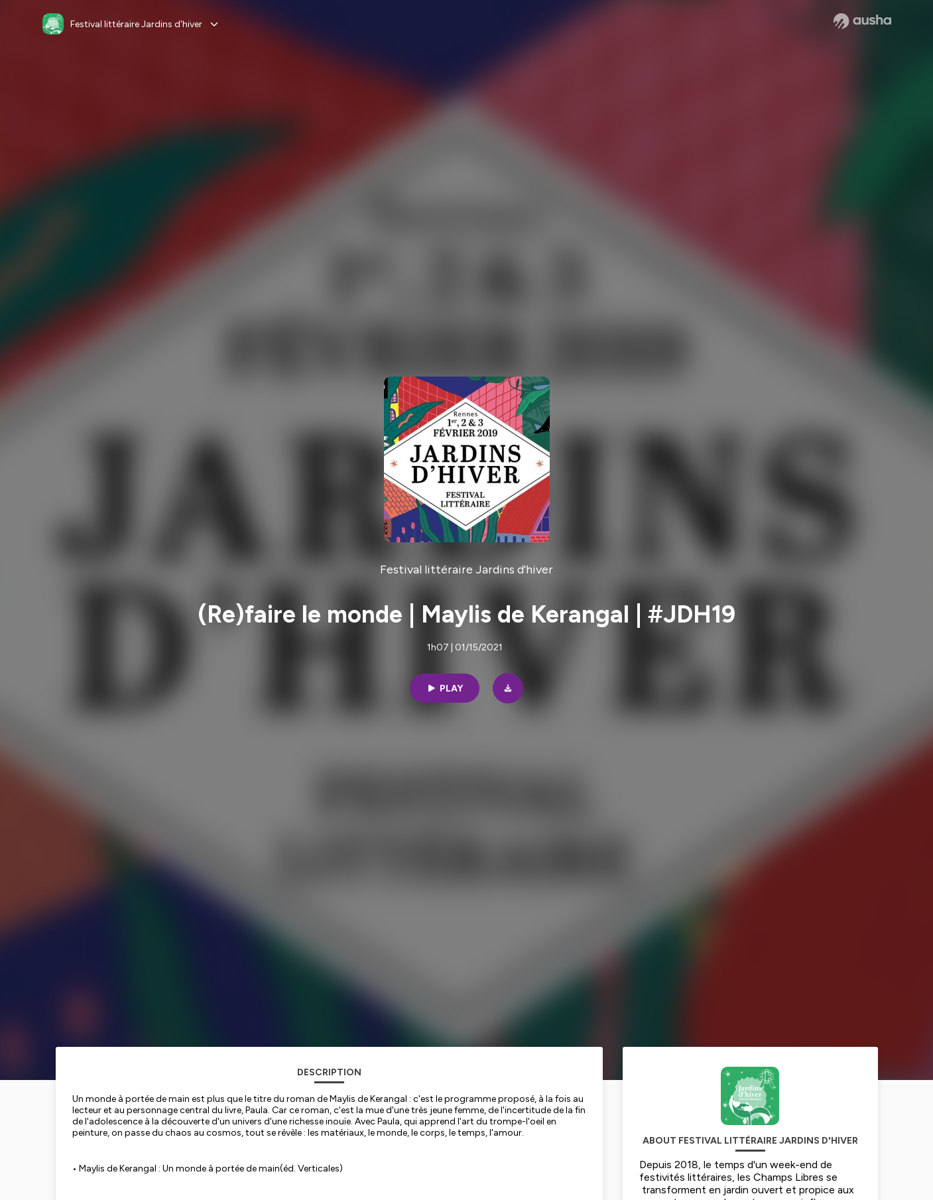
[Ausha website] (862, 21)
